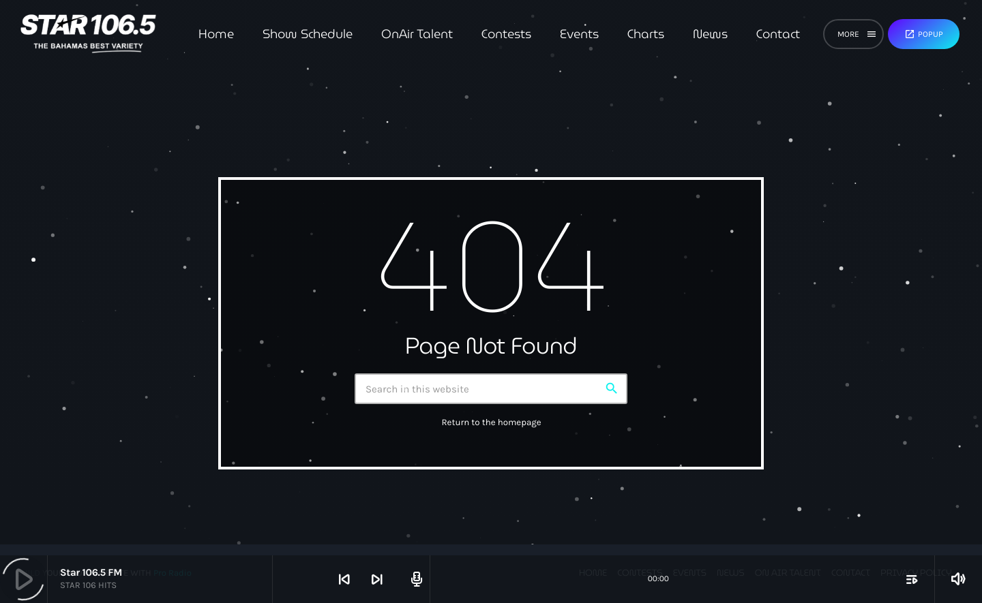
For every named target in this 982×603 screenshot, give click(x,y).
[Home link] (88, 34)
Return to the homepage (491, 423)
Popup (923, 34)
